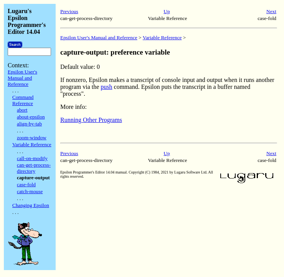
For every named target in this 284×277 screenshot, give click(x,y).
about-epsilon (31, 117)
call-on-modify (32, 158)
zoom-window (31, 137)
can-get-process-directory (34, 168)
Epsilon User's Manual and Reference (22, 78)
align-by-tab (29, 124)
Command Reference (23, 100)
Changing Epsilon (30, 205)
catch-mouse (30, 191)
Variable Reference (31, 144)
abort (22, 110)
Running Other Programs (91, 120)
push (106, 86)
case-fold (26, 184)
